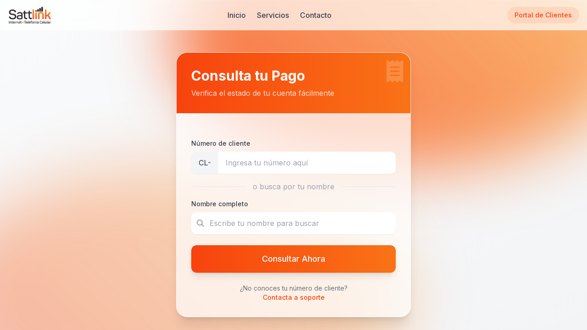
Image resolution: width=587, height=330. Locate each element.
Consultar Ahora (293, 259)
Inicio (236, 15)
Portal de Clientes (543, 15)
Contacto (316, 15)
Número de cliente (220, 143)
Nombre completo (219, 204)
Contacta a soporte (294, 297)
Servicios (273, 15)
